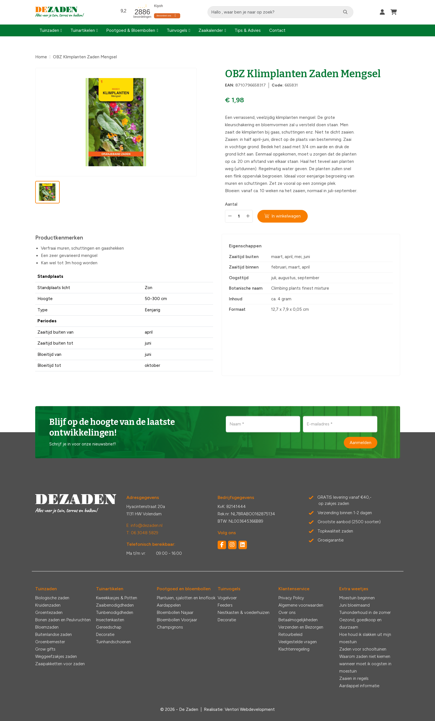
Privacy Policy (291, 597)
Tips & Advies (248, 30)
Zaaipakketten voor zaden (60, 663)
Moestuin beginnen (357, 597)
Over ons (287, 612)
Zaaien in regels (354, 678)
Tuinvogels (177, 30)
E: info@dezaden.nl (144, 525)
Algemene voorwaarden (300, 605)
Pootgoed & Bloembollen (130, 30)
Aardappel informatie (359, 685)
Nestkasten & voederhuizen (243, 612)
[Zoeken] (346, 12)
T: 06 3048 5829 (142, 532)
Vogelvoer (227, 597)
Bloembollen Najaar (175, 612)
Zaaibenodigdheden (115, 605)
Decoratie (105, 634)
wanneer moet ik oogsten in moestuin (365, 667)
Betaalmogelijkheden (298, 619)
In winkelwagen (283, 216)
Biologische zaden (52, 597)
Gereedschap (108, 627)
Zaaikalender (210, 30)
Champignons (170, 627)
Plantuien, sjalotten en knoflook (186, 597)
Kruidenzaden (48, 605)
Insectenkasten (110, 619)
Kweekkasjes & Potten (116, 597)
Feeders (225, 605)
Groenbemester (50, 641)
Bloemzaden (47, 627)
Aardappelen (169, 605)
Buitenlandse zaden (53, 634)
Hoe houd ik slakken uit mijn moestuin (365, 638)
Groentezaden (49, 612)
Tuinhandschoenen (113, 641)
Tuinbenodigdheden (114, 612)
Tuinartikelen (82, 30)
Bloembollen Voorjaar (177, 619)
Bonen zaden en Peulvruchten (63, 619)
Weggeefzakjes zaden (56, 656)
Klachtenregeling (293, 649)
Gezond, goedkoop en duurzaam (360, 623)
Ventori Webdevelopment (250, 709)
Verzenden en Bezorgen (300, 627)
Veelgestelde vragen (297, 641)
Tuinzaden (49, 30)
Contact (277, 30)
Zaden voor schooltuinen (362, 649)
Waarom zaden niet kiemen (364, 656)
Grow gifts (45, 649)
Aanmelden (360, 442)
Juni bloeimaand (354, 605)
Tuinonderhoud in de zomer (365, 612)
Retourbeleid (290, 634)
